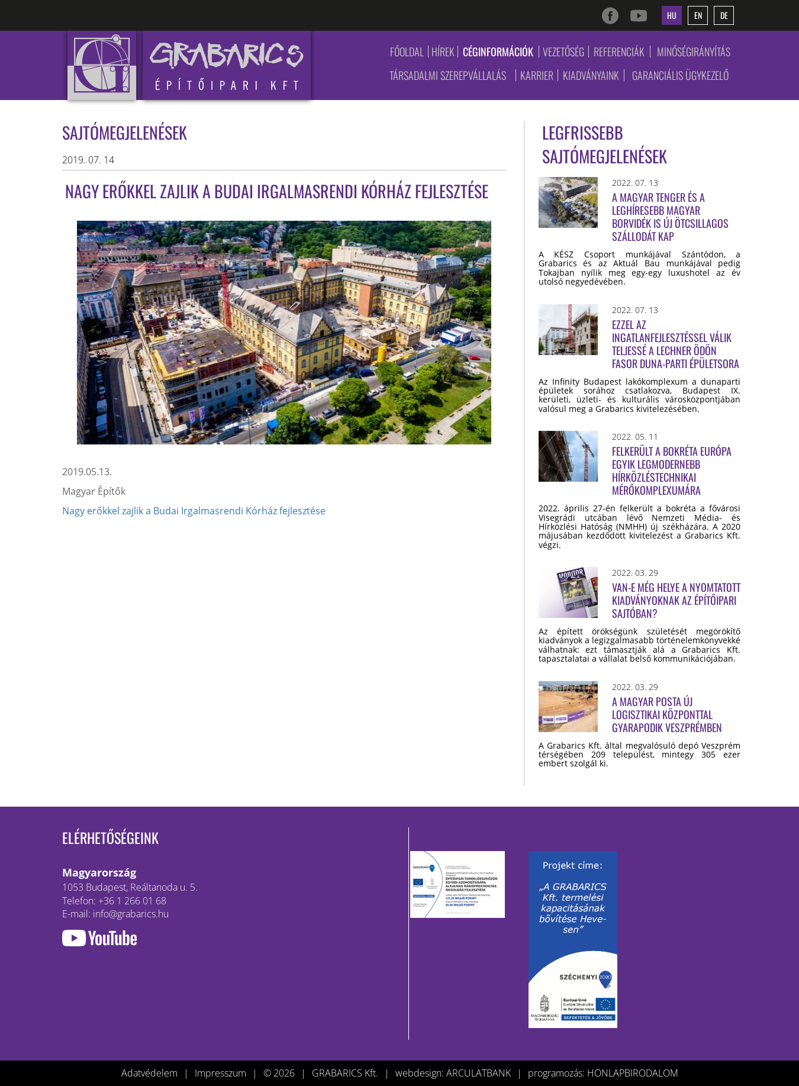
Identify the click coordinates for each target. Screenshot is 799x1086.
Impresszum (220, 1072)
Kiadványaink (591, 75)
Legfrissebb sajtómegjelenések (604, 144)
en (698, 15)
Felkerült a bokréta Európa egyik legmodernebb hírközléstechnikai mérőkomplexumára (672, 470)
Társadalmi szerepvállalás (447, 75)
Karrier (536, 75)
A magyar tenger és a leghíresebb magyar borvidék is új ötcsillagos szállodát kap (670, 216)
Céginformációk (498, 51)
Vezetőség (563, 51)
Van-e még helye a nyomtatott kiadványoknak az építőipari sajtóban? (676, 600)
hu (671, 15)
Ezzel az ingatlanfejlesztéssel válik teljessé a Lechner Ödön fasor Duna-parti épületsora (675, 344)
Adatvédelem (149, 1072)
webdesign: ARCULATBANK (453, 1072)
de (724, 15)
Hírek (443, 51)
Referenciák (619, 51)
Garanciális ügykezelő (680, 75)
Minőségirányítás (693, 51)
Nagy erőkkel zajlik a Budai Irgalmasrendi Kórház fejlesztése (194, 510)
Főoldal (407, 51)
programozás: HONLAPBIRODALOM (603, 1072)
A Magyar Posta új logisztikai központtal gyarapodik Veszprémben (667, 714)
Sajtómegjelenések (124, 132)
